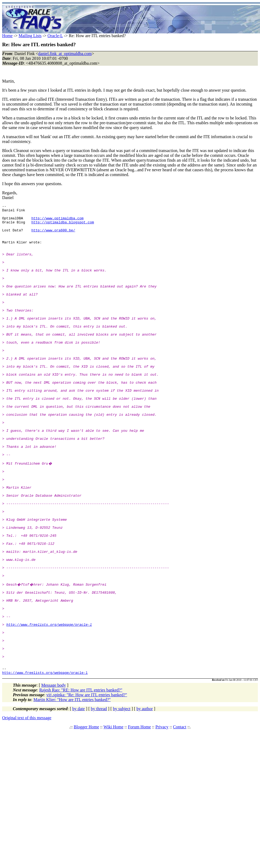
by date (78, 801)
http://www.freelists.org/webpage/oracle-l (49, 707)
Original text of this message (26, 810)
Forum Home (139, 819)
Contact (179, 819)
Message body (53, 777)
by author (144, 801)
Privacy (162, 819)
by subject (121, 801)
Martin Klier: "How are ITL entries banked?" (72, 792)
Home (7, 35)
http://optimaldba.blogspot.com (62, 226)
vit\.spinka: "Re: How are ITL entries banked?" (86, 787)
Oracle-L (55, 35)
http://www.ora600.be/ (53, 235)
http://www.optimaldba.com (57, 221)
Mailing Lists (29, 35)
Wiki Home (113, 819)
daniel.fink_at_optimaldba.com (65, 53)
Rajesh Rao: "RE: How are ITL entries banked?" (81, 782)
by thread (99, 801)
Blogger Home (86, 819)
